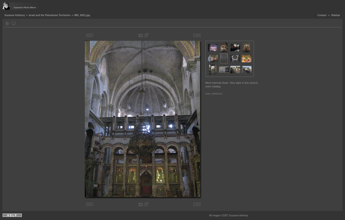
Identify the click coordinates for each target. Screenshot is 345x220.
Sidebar (335, 15)
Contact (321, 15)
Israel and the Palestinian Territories (50, 15)
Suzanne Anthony (14, 15)
